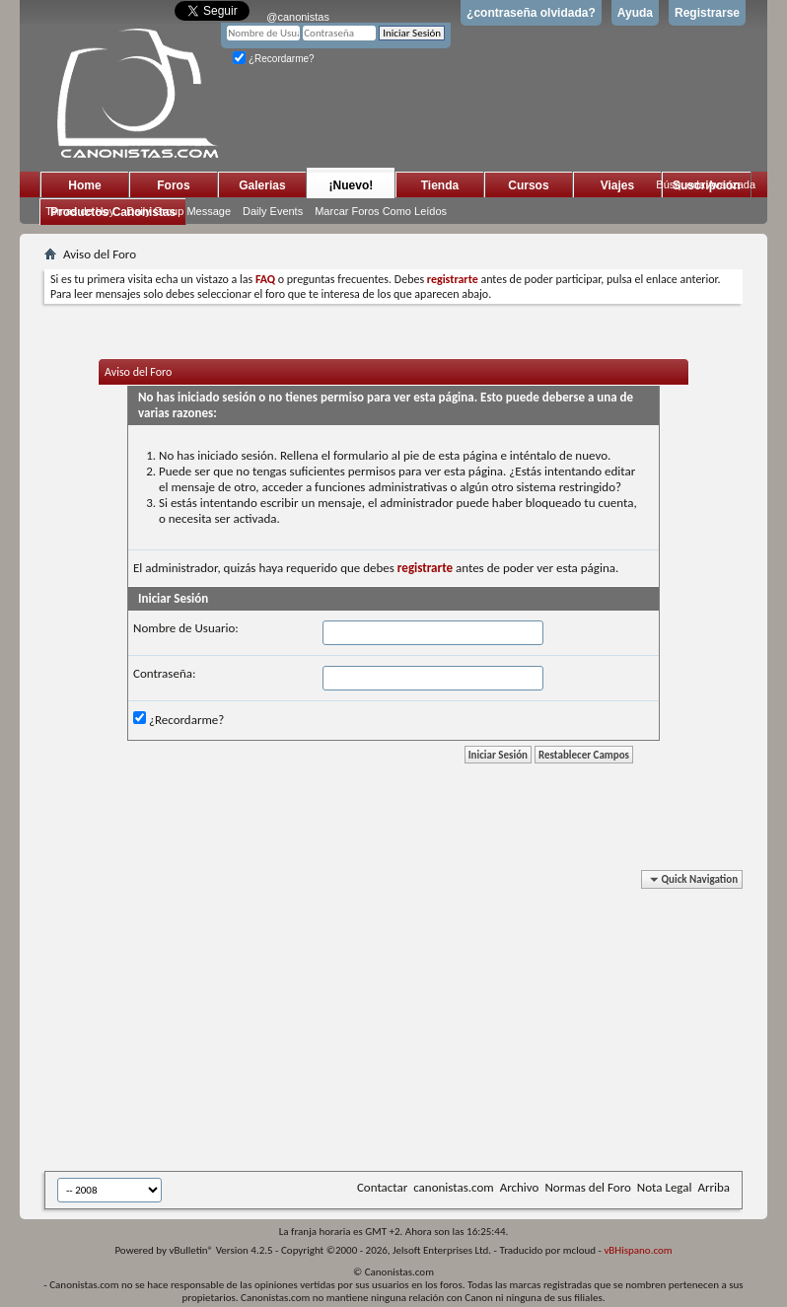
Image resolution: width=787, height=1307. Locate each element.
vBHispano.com (638, 1250)
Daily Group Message (178, 211)
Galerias (262, 185)
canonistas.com (453, 1187)
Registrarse (707, 13)
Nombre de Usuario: (186, 627)
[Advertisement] (415, 1024)
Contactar (382, 1187)
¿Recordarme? (273, 58)
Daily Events (273, 211)
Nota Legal (664, 1187)
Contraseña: (164, 673)
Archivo (519, 1187)
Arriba (713, 1187)
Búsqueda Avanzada (705, 184)
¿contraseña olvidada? (531, 13)
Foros (173, 185)
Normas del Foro (587, 1187)
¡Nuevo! (351, 185)
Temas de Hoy (79, 211)
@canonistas (297, 17)
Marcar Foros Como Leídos (381, 211)
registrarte (425, 567)
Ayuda (635, 13)
